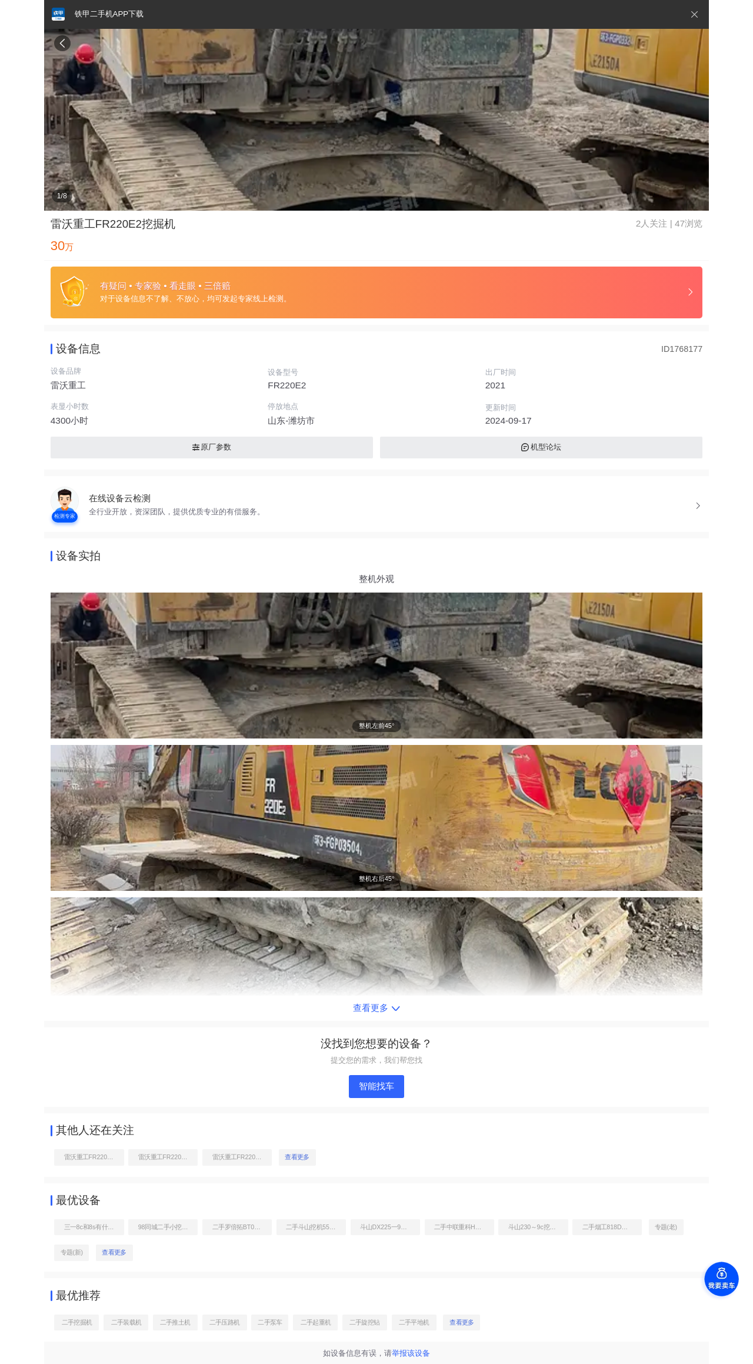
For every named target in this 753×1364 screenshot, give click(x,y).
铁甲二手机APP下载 (109, 13)
